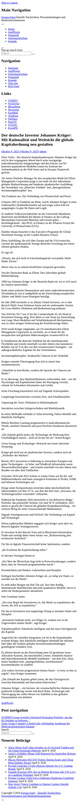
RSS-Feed (13, 86)
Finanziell (13, 35)
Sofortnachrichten (17, 38)
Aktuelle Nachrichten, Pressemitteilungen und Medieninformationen (31, 794)
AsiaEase (13, 115)
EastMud (13, 112)
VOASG (12, 124)
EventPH (13, 128)
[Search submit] (33, 54)
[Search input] (16, 53)
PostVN (12, 121)
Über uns (13, 83)
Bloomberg (14, 106)
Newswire (13, 109)
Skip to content (9, 2)
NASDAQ (13, 103)
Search (5, 729)
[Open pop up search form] (2, 47)
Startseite (13, 68)
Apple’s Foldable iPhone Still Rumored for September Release (42, 753)
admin (43, 151)
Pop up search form (11, 50)
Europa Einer (8, 17)
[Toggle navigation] (2, 24)
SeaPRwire (14, 32)
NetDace (13, 118)
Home (11, 29)
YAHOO (13, 100)
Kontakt (12, 41)
